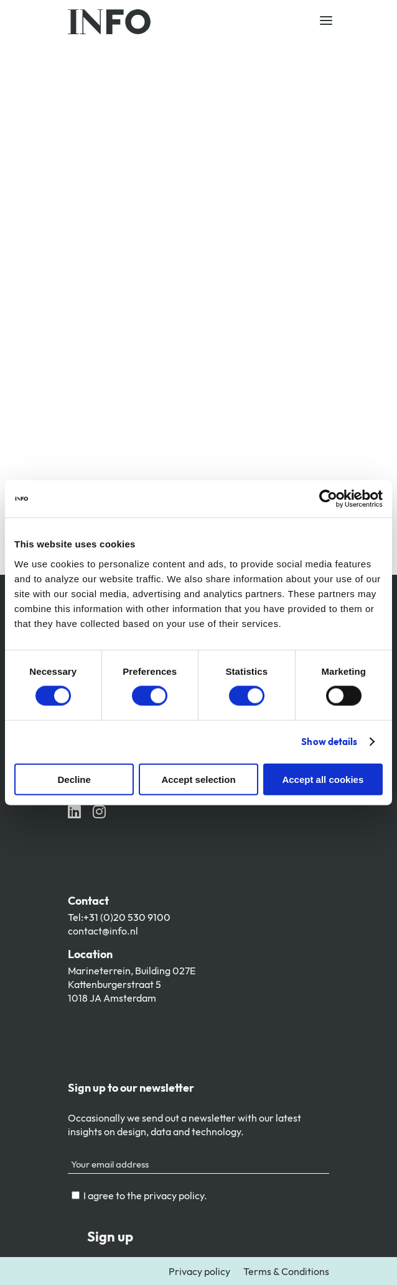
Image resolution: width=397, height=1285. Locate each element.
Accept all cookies (322, 779)
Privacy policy (199, 1271)
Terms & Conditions (286, 1271)
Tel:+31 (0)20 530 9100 (119, 917)
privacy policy (174, 1195)
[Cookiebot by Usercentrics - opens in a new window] (328, 499)
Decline (74, 779)
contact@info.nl (103, 931)
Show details (329, 742)
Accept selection (198, 779)
